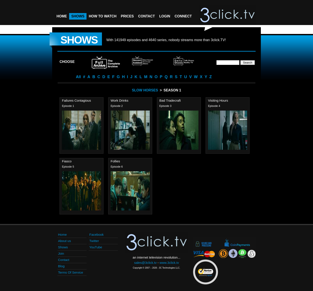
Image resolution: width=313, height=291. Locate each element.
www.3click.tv (169, 262)
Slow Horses (145, 90)
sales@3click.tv (145, 262)
